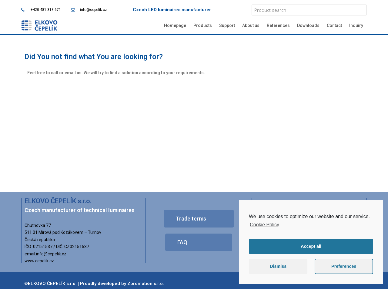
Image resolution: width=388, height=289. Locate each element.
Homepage (175, 25)
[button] (199, 219)
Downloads (308, 25)
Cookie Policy (264, 224)
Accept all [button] (311, 246)
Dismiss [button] (278, 266)
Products (202, 25)
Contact (334, 25)
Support (227, 25)
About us (250, 25)
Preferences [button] (343, 266)
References (278, 25)
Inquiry (356, 25)
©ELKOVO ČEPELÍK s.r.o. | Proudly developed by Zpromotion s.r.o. (94, 283)
